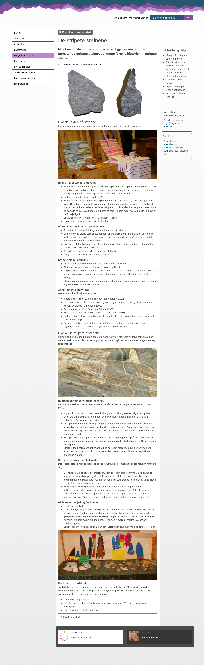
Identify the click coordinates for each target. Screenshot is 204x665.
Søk (188, 18)
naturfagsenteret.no (138, 18)
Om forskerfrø (120, 18)
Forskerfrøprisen (22, 67)
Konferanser (20, 61)
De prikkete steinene (173, 120)
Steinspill (167, 126)
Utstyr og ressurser (23, 55)
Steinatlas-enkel (173, 147)
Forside (18, 33)
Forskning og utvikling (24, 78)
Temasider (19, 38)
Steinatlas (170, 141)
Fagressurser (20, 50)
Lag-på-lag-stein (171, 123)
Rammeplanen (21, 84)
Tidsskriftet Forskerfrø (25, 72)
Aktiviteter (19, 44)
